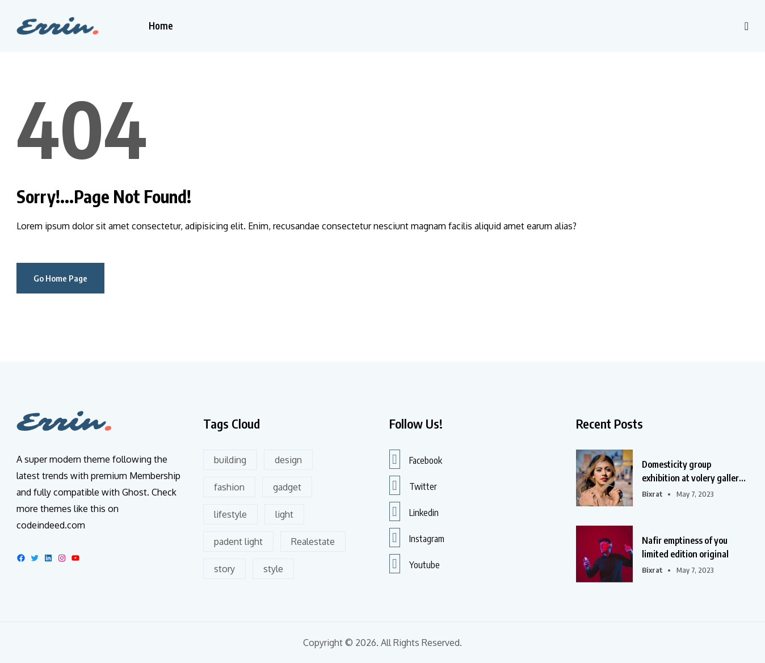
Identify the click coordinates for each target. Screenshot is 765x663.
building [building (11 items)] (230, 459)
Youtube (414, 563)
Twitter (413, 485)
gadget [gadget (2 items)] (287, 487)
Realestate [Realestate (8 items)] (313, 541)
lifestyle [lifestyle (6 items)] (230, 514)
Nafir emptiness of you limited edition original (685, 547)
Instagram (416, 537)
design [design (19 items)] (288, 459)
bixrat (652, 493)
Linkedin (414, 511)
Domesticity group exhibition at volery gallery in (692, 472)
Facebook (415, 459)
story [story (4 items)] (224, 568)
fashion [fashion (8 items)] (229, 487)
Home (161, 26)
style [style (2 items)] (273, 568)
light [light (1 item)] (284, 514)
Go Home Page (60, 278)
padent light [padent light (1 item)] (238, 541)
